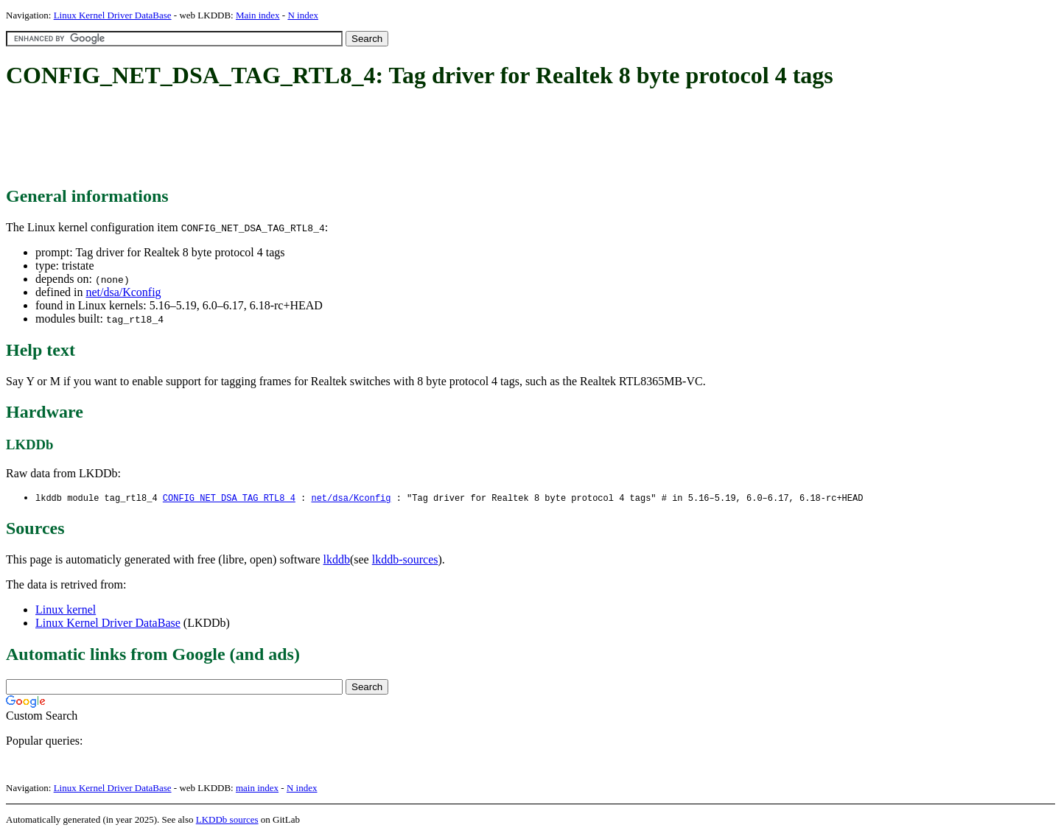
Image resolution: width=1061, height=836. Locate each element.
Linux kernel (65, 610)
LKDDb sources (227, 820)
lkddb (336, 560)
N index (302, 15)
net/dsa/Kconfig (123, 292)
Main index (258, 15)
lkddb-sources (405, 560)
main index (257, 788)
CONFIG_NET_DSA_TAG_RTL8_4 (229, 498)
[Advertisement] (274, 138)
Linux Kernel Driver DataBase (113, 15)
